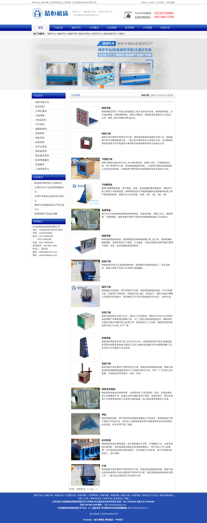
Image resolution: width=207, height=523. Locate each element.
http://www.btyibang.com (115, 505)
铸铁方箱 (106, 133)
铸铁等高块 (95, 498)
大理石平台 (96, 33)
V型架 (121, 33)
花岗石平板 (83, 33)
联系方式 (165, 27)
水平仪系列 (41, 146)
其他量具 (40, 164)
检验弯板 (106, 236)
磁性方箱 (106, 287)
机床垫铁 (40, 142)
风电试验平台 (109, 33)
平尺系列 (40, 124)
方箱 (104, 466)
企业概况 (94, 27)
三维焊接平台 (42, 169)
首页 (40, 27)
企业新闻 (111, 27)
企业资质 (160, 2)
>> (97, 489)
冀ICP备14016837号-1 (138, 508)
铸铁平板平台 (42, 102)
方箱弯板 (169, 95)
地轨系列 (40, 138)
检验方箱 (106, 261)
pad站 (151, 2)
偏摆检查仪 (41, 129)
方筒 (86, 498)
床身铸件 (40, 133)
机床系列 (40, 106)
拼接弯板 (106, 338)
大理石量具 (41, 111)
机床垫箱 (106, 440)
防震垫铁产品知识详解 (45, 213)
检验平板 (72, 33)
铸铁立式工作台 (150, 495)
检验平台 (62, 33)
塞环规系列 (41, 151)
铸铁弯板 (106, 108)
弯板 (104, 414)
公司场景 (147, 27)
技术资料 (129, 27)
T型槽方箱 (107, 159)
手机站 (144, 2)
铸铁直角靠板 (108, 389)
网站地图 (171, 2)
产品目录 (58, 27)
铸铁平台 (76, 27)
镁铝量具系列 (42, 155)
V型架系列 (40, 120)
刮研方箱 (106, 312)
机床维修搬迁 (42, 160)
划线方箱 (106, 363)
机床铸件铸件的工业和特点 (48, 183)
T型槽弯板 (107, 184)
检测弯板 (106, 210)
